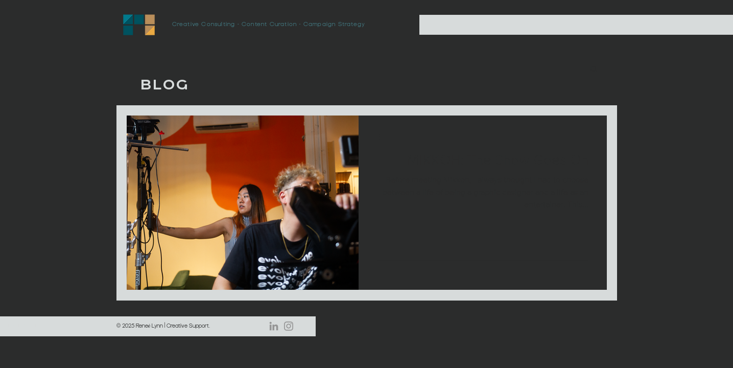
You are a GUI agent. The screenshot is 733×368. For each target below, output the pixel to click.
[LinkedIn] (274, 326)
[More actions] (383, 136)
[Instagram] (288, 326)
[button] (594, 69)
